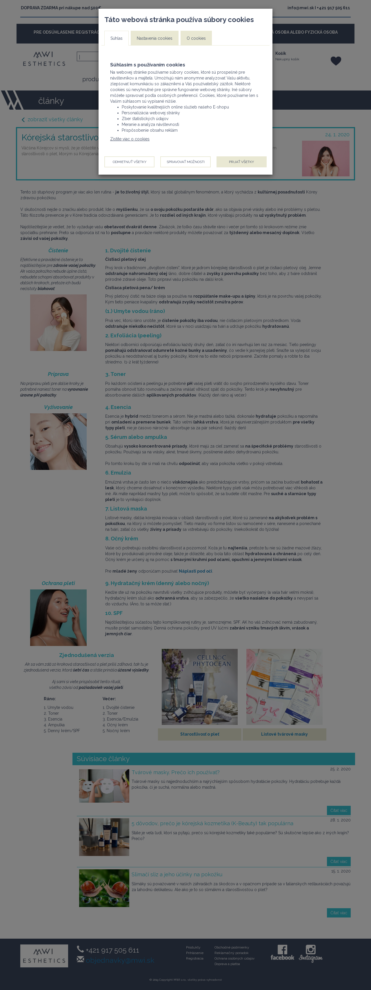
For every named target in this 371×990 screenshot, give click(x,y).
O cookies (196, 38)
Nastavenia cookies (154, 38)
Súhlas (116, 38)
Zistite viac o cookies (130, 139)
